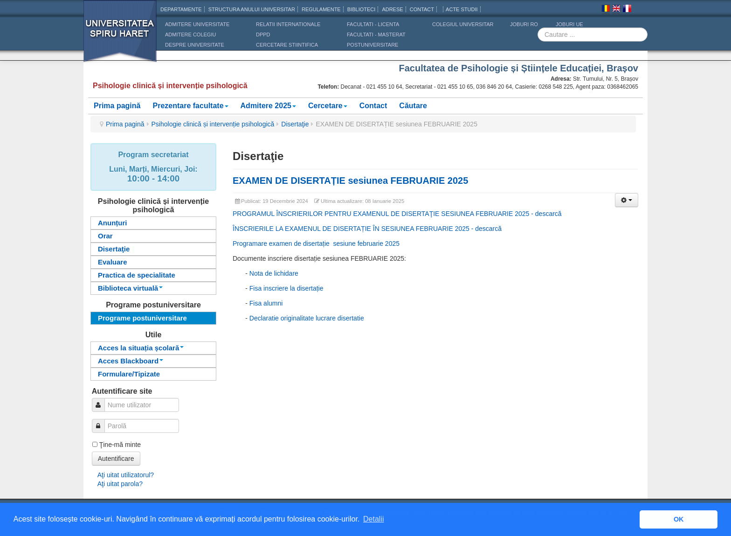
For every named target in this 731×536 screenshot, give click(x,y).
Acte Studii (461, 9)
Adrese (392, 9)
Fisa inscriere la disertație (286, 288)
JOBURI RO (524, 24)
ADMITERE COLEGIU (190, 34)
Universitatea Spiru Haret (120, 37)
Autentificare (116, 458)
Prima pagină (117, 106)
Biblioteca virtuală (130, 288)
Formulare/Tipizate (129, 374)
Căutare (413, 106)
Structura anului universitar (251, 9)
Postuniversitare (372, 45)
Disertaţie (295, 124)
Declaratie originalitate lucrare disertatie (306, 318)
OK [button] (679, 519)
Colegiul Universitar (462, 24)
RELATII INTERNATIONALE (288, 24)
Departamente (181, 9)
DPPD (263, 34)
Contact (373, 106)
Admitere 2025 (268, 106)
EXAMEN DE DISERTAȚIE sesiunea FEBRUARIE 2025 (350, 180)
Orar (105, 236)
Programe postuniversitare (142, 318)
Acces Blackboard (130, 361)
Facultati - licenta (373, 24)
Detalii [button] (373, 519)
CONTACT (422, 9)
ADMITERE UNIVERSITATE (197, 24)
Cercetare (327, 106)
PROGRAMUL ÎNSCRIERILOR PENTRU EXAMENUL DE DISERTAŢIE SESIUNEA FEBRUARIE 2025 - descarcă (397, 213)
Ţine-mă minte (120, 444)
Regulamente (321, 9)
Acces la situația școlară (141, 348)
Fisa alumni (266, 303)
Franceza (627, 10)
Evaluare (112, 262)
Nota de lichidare (273, 273)
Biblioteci (361, 9)
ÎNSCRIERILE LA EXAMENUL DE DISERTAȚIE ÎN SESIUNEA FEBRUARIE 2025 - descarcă (367, 228)
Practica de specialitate (136, 275)
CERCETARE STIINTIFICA (287, 45)
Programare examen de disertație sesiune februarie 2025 (316, 243)
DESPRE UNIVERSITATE (194, 45)
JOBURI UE (569, 24)
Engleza (616, 10)
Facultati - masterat (376, 34)
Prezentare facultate (190, 106)
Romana (605, 10)
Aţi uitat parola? (120, 483)
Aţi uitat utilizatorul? (125, 475)
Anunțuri (112, 223)
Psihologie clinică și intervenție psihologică (213, 124)
